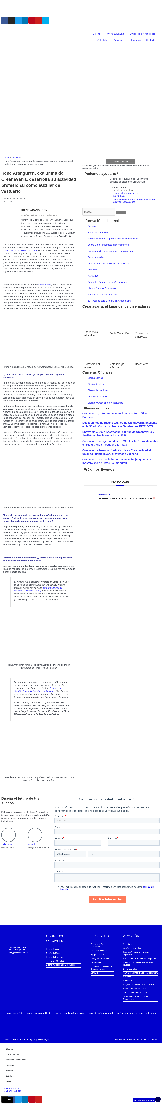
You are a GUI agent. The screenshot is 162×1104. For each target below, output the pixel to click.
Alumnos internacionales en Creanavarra (108, 263)
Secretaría (93, 226)
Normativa (93, 276)
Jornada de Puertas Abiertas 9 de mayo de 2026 (125, 498)
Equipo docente (97, 954)
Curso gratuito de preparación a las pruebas (110, 251)
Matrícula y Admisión (98, 232)
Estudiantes (135, 40)
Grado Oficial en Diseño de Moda (20, 250)
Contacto (150, 40)
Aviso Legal (120, 1039)
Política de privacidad (137, 1039)
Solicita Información (144, 1100)
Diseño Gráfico (95, 378)
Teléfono (6, 844)
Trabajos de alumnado (100, 958)
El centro (97, 34)
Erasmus (92, 269)
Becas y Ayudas (96, 257)
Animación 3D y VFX (98, 396)
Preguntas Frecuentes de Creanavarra (107, 282)
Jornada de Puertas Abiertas (102, 294)
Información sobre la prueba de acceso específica (113, 238)
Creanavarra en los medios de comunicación (102, 967)
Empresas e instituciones (142, 34)
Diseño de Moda (96, 384)
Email (31, 844)
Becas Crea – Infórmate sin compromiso (108, 245)
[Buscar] (121, 212)
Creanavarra (44, 284)
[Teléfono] (8, 835)
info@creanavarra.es (18, 953)
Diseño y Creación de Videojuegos (105, 402)
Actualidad (102, 40)
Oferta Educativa (115, 34)
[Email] (35, 835)
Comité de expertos (99, 951)
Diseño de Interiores (98, 390)
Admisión (118, 40)
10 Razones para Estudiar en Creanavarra (109, 301)
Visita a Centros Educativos (102, 288)
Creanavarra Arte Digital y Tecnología (30, 1039)
